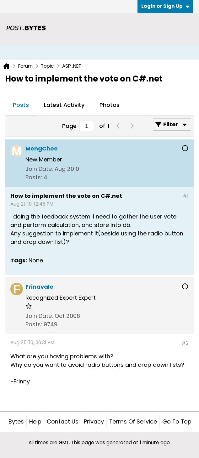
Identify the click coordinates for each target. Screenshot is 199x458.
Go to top (176, 421)
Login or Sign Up (165, 6)
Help (35, 421)
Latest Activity (64, 105)
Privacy (94, 421)
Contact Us (62, 421)
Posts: (33, 177)
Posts (21, 105)
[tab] (20, 105)
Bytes (16, 421)
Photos (110, 105)
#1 (186, 196)
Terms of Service (133, 421)
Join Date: (39, 169)
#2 (185, 343)
